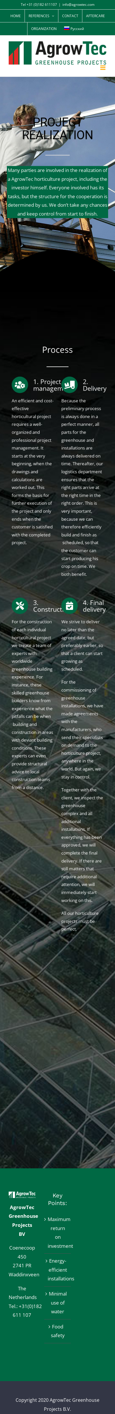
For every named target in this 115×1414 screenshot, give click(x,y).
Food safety (58, 1331)
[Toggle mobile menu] (103, 68)
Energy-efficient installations (58, 1269)
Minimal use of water (58, 1302)
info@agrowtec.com (78, 4)
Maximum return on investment (58, 1232)
